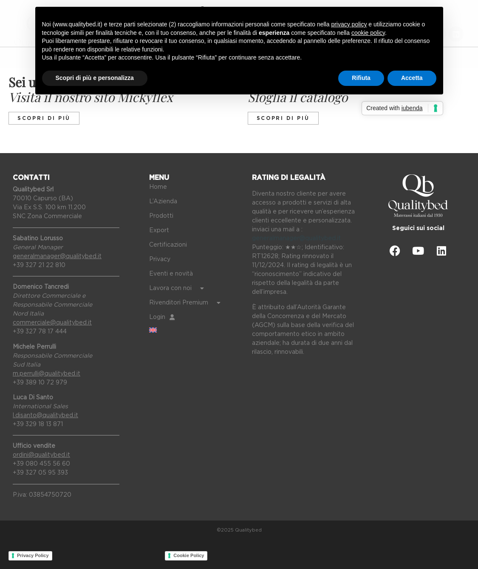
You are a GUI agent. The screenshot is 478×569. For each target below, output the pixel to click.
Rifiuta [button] (361, 77)
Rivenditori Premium (185, 303)
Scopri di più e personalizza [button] (95, 77)
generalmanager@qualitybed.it (296, 239)
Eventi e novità (171, 274)
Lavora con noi (176, 288)
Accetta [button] (412, 77)
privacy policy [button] (349, 24)
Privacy (159, 259)
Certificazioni (168, 245)
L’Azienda (163, 202)
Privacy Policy (33, 555)
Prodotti (161, 216)
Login (162, 317)
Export (159, 230)
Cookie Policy (188, 555)
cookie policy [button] (368, 32)
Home (158, 187)
